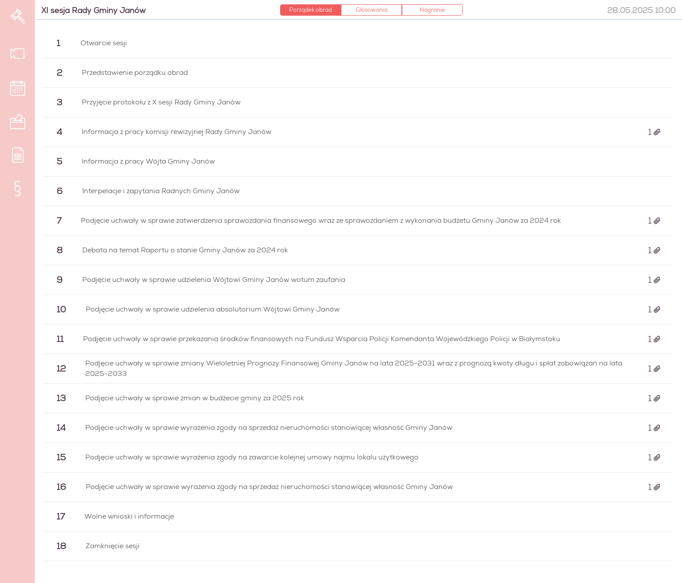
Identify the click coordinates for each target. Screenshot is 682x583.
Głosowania (372, 9)
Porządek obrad (310, 9)
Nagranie (432, 9)
